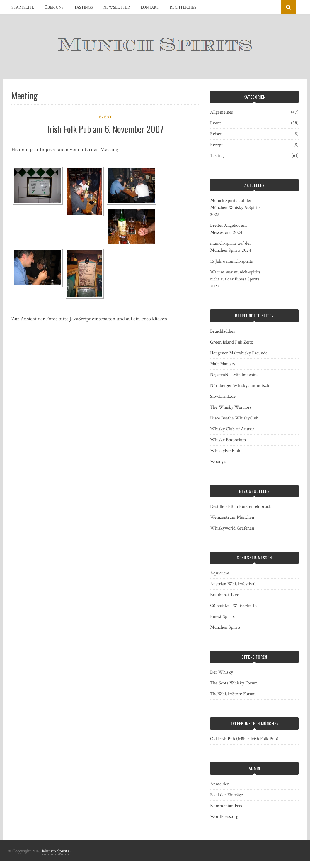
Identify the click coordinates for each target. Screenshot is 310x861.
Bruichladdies (222, 331)
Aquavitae (219, 573)
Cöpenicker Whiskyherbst (234, 606)
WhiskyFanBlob (225, 451)
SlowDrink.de (223, 396)
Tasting (217, 156)
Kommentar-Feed (226, 806)
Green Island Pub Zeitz (231, 342)
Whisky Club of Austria (232, 429)
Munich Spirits (55, 851)
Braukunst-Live (224, 595)
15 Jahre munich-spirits (231, 261)
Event (105, 117)
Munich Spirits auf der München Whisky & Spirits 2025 (235, 207)
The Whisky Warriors (230, 407)
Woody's (218, 462)
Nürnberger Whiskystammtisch (239, 386)
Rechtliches (183, 7)
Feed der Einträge (226, 795)
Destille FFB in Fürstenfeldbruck (240, 506)
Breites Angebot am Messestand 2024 (228, 229)
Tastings (83, 7)
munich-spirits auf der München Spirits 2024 (230, 246)
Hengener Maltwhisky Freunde (239, 353)
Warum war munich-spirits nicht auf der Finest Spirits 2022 (235, 279)
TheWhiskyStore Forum (233, 694)
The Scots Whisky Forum (234, 683)
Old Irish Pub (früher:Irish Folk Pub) (244, 739)
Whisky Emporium (228, 440)
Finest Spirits (222, 616)
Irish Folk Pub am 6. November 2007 (105, 129)
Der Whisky (221, 672)
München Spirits (225, 627)
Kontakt (150, 7)
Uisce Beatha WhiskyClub (234, 418)
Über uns (54, 7)
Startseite (22, 7)
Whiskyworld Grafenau (232, 528)
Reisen (216, 134)
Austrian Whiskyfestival (233, 584)
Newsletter (116, 7)
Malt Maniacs (222, 364)
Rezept (216, 145)
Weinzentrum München (232, 517)
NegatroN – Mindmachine (234, 375)
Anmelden (219, 784)
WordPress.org (224, 816)
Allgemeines (221, 112)
